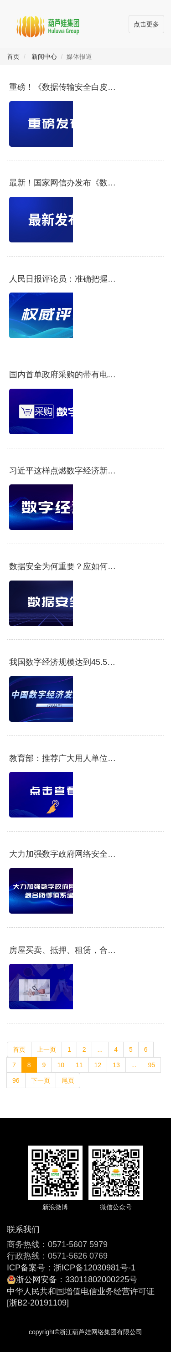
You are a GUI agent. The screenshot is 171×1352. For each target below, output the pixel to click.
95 (151, 1065)
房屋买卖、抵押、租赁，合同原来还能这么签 (62, 950)
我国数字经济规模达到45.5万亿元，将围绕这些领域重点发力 (62, 662)
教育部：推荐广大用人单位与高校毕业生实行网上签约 (62, 758)
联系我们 (23, 1229)
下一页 (40, 1080)
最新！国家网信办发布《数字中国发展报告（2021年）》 (62, 183)
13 (116, 1065)
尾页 (68, 1080)
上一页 (46, 1049)
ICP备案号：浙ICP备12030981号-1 (71, 1267)
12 (98, 1065)
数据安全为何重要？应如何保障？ (62, 566)
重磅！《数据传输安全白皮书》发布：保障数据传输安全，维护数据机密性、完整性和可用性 (62, 87)
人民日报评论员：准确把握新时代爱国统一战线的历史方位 (62, 279)
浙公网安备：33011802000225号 (76, 1279)
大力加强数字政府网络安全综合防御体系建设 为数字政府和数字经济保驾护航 (62, 854)
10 (60, 1065)
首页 (13, 56)
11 (79, 1065)
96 (16, 1080)
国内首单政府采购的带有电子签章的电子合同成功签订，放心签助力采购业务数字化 (62, 374)
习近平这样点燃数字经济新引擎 (62, 471)
